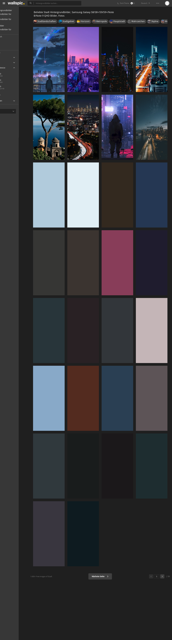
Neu (8, 41)
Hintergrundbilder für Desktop (14, 20)
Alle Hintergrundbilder (15, 10)
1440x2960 (20, 74)
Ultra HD (8, 57)
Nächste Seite (102, 576)
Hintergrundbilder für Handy (14, 15)
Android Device (11, 67)
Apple (7, 62)
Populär (9, 46)
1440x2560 (11, 80)
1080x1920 (11, 86)
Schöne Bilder (11, 25)
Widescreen (10, 100)
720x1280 (10, 93)
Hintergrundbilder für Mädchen (14, 30)
